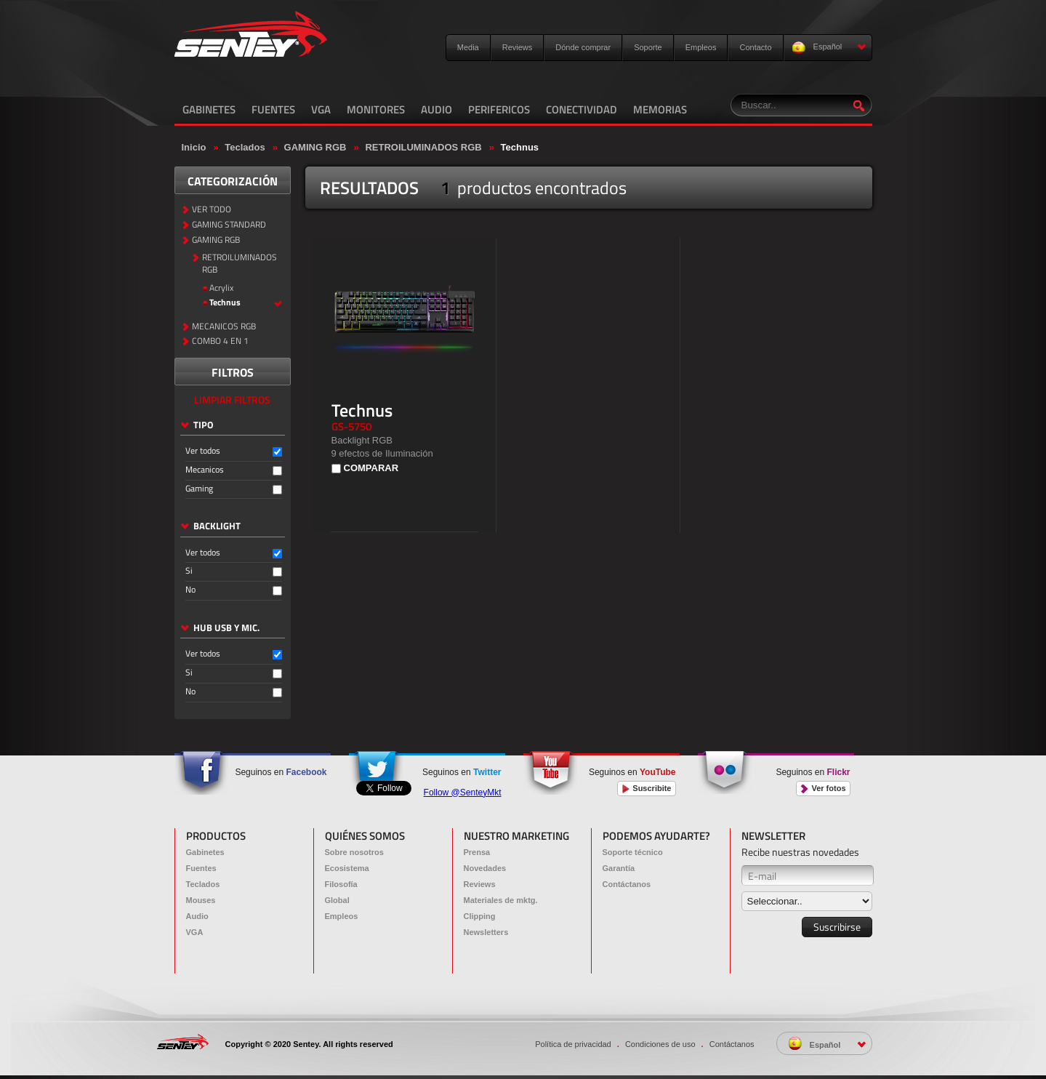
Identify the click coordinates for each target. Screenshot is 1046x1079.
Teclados (245, 147)
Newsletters (486, 932)
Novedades (485, 868)
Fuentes (201, 868)
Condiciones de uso (660, 1044)
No (190, 590)
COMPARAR (371, 467)
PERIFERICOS (499, 109)
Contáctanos (627, 884)
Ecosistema (347, 868)
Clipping (480, 916)
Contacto (755, 47)
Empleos (701, 47)
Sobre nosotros (354, 852)
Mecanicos (204, 470)
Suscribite (646, 788)
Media (468, 47)
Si (189, 571)
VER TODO (211, 210)
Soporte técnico (633, 852)
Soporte (648, 47)
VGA (321, 109)
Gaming (199, 489)
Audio (197, 916)
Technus (520, 147)
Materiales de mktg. (501, 900)
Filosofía (341, 884)
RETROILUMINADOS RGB (423, 147)
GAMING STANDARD (229, 225)
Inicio (194, 147)
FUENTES (273, 109)
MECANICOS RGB (224, 327)
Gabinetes (205, 852)
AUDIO (436, 109)
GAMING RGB (315, 147)
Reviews (517, 47)
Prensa (477, 852)
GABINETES (209, 109)
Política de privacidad (573, 1044)
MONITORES (376, 109)
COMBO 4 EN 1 (220, 341)
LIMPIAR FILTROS (232, 399)
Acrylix (221, 288)
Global (337, 900)
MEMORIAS (660, 109)
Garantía (619, 868)
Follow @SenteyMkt (463, 792)
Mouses (201, 900)
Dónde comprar (583, 47)
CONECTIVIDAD (581, 109)
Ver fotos (822, 788)
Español (829, 48)
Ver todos (202, 451)
